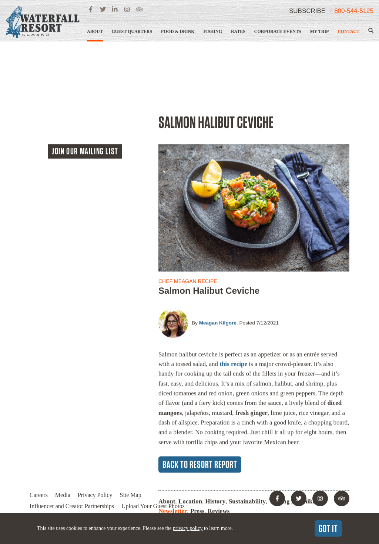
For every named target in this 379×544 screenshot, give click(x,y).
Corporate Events (277, 31)
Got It (328, 528)
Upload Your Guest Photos (153, 506)
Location (190, 430)
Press (197, 439)
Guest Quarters (131, 31)
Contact (348, 31)
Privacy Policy (95, 495)
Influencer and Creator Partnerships (72, 506)
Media (62, 495)
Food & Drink (178, 31)
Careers (39, 495)
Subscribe (307, 10)
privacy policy (187, 528)
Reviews (218, 439)
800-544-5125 (353, 10)
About (95, 31)
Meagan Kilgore (218, 251)
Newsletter (172, 439)
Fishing (212, 31)
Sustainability (247, 430)
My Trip (319, 31)
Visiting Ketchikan (294, 430)
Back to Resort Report (199, 393)
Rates (238, 31)
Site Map (130, 495)
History (215, 430)
